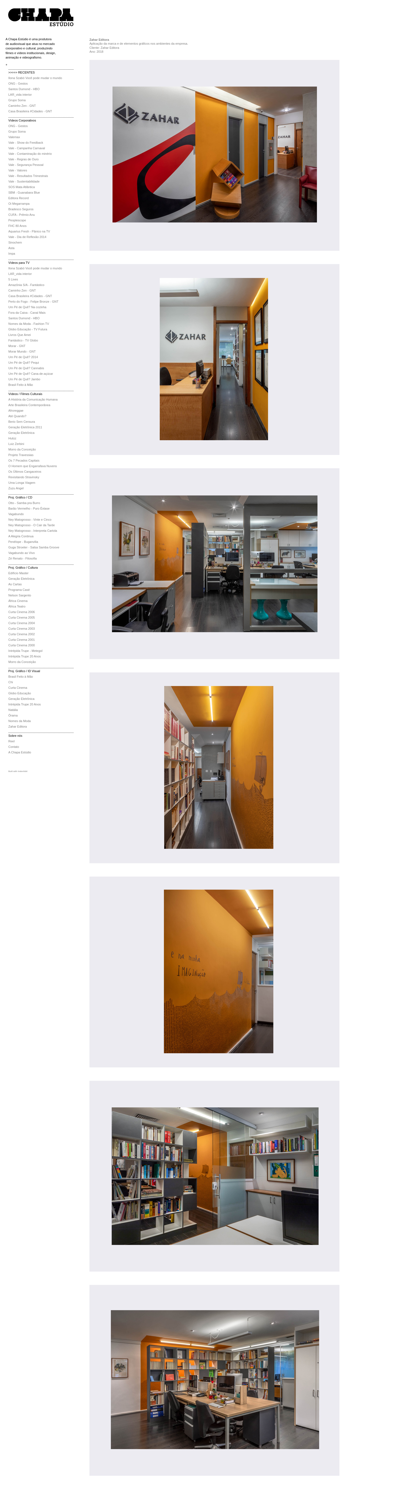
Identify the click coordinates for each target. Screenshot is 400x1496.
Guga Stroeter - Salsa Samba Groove (33, 547)
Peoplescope (17, 220)
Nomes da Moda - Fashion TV (28, 323)
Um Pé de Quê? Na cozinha (27, 307)
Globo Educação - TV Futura (27, 329)
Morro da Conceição (22, 449)
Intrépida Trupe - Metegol (25, 650)
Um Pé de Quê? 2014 (23, 357)
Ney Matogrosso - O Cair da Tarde (31, 525)
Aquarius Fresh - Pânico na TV (29, 231)
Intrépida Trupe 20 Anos (24, 656)
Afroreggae (15, 410)
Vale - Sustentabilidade (23, 181)
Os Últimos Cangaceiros (24, 471)
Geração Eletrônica (21, 432)
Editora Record (18, 198)
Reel (11, 741)
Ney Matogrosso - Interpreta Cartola (32, 530)
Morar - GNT (17, 346)
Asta (11, 248)
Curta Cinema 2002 (21, 634)
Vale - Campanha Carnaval (26, 148)
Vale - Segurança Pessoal (25, 164)
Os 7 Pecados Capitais (23, 460)
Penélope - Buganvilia (23, 541)
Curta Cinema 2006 (21, 612)
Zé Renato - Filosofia (22, 558)
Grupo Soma (17, 100)
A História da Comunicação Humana (33, 399)
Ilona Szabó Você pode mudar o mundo (35, 78)
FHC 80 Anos (17, 225)
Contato (13, 746)
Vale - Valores (17, 170)
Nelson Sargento (19, 595)
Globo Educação (19, 693)
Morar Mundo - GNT (22, 351)
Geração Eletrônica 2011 (25, 427)
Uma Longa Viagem (21, 482)
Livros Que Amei (19, 334)
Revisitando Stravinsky (23, 477)
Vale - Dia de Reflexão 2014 (27, 237)
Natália (13, 710)
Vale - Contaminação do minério (30, 153)
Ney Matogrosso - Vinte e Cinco (29, 519)
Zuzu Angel (16, 488)
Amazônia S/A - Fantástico (26, 285)
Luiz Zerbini (16, 443)
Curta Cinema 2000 (21, 645)
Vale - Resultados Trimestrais (28, 176)
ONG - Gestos (18, 83)
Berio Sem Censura (21, 421)
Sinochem (15, 242)
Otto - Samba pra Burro (24, 503)
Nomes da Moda (19, 721)
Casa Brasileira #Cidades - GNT (30, 111)
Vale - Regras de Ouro (23, 159)
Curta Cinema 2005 (21, 617)
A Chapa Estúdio (19, 752)
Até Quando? (17, 416)
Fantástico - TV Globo (23, 340)
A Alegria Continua (21, 536)
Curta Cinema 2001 (21, 639)
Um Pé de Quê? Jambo (24, 379)
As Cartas (15, 584)
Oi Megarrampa (18, 203)
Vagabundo (16, 514)
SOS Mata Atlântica (21, 187)
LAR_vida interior (20, 94)
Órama (13, 715)
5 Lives (13, 279)
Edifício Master (18, 573)
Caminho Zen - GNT (22, 105)
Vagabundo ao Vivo (21, 553)
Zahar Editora (17, 726)
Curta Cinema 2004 (21, 623)
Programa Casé (19, 589)
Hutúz (12, 438)
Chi (10, 682)
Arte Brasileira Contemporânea (29, 405)
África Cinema (18, 601)
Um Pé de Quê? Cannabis (26, 368)
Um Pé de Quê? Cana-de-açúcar (30, 373)
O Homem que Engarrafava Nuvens (32, 466)
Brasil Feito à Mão (20, 384)
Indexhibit (22, 771)
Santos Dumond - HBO (24, 89)
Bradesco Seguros (21, 209)
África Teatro (17, 606)
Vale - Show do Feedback (25, 142)
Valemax (14, 137)
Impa (11, 253)
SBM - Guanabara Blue (24, 192)
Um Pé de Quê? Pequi (23, 362)
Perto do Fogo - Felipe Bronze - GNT (33, 301)
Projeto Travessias (20, 455)
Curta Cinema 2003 (21, 628)
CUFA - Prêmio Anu (21, 214)
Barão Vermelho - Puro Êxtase (29, 508)
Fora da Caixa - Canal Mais (27, 312)
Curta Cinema (17, 687)
